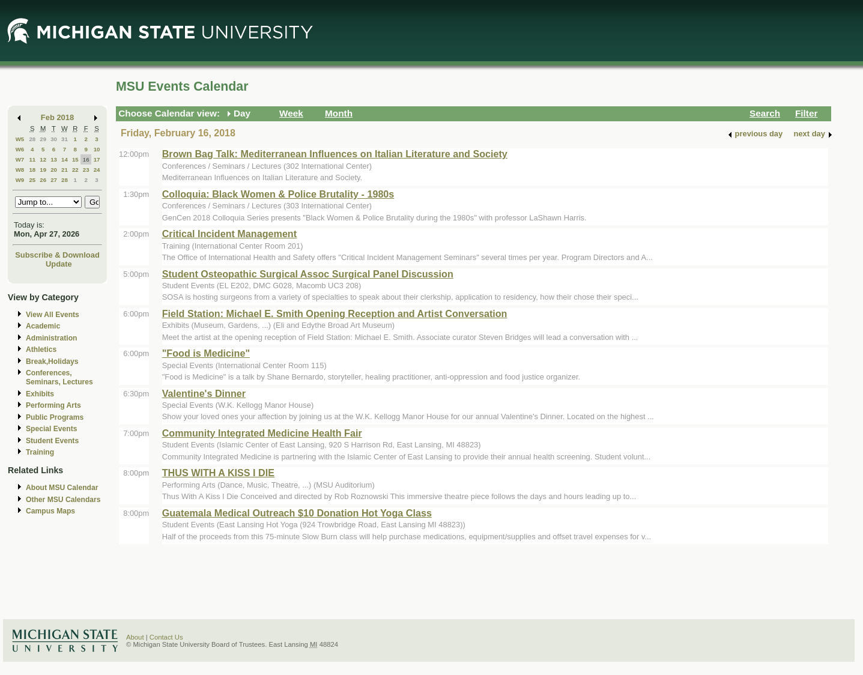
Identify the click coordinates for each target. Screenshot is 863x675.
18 (32, 169)
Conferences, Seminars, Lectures (59, 377)
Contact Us (166, 637)
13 (53, 159)
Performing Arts (53, 405)
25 (32, 180)
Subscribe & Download (57, 254)
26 (43, 180)
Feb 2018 (57, 117)
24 (97, 169)
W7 (20, 159)
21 (64, 169)
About (135, 637)
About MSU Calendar (62, 487)
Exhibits (40, 394)
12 (43, 159)
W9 (20, 180)
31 (64, 139)
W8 (20, 169)
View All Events (52, 314)
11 (32, 159)
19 (43, 169)
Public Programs (54, 417)
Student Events (52, 441)
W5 (20, 139)
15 (75, 159)
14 (64, 159)
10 (97, 149)
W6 (20, 149)
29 (43, 139)
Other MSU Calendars (63, 499)
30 (53, 139)
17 (97, 159)
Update (59, 263)
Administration (51, 338)
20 (53, 169)
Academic (43, 326)
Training (40, 452)
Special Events (51, 429)
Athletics (41, 349)
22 (75, 169)
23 (86, 169)
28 (32, 139)
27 (53, 180)
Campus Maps (50, 511)
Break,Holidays (52, 361)
